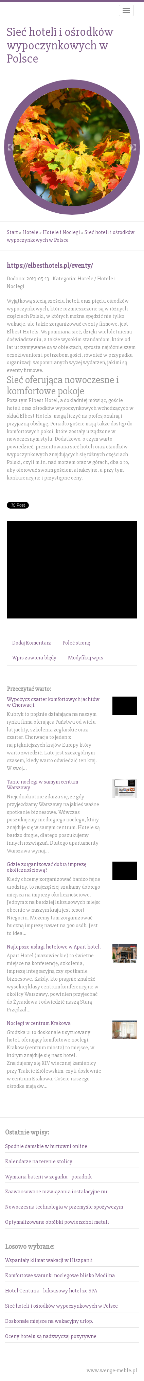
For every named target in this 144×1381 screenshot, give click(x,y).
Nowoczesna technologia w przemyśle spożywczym (64, 1206)
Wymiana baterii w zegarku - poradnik (48, 1176)
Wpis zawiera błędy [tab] (34, 657)
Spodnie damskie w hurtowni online (46, 1146)
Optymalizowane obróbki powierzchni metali (57, 1222)
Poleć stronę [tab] (76, 642)
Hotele (30, 232)
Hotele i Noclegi (61, 232)
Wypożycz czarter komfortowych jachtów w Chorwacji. (53, 702)
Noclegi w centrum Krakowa (39, 1023)
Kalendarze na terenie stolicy (38, 1161)
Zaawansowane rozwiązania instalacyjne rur (56, 1191)
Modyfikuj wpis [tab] (85, 657)
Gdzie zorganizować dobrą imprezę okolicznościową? (46, 867)
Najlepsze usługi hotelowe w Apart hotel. (54, 946)
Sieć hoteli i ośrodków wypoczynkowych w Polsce (61, 1306)
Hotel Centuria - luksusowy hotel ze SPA (51, 1290)
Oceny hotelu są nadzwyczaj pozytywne (50, 1336)
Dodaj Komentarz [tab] (31, 642)
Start (12, 232)
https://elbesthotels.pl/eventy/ (50, 265)
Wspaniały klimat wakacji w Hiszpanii (49, 1260)
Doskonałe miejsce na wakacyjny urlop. (49, 1321)
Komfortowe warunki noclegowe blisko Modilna (60, 1275)
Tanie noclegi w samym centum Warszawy (42, 784)
